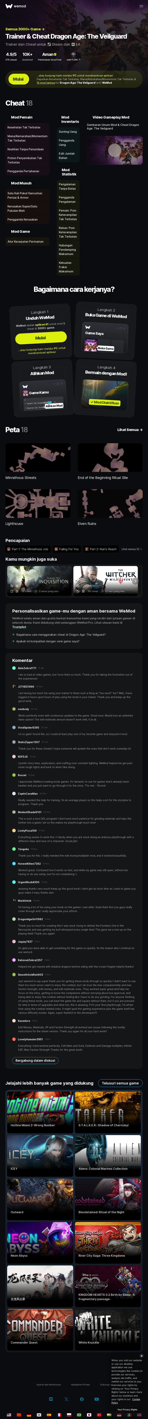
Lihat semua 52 (130, 549)
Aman (49, 54)
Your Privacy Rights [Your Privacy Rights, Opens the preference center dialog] (127, 1409)
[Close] (141, 1356)
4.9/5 (11, 54)
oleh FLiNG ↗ (73, 59)
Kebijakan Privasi (80, 1384)
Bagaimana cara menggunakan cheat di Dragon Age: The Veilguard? (61, 634)
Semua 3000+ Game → (25, 29)
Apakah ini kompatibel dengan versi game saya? (47, 641)
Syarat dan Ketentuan (49, 1384)
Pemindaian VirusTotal (49, 59)
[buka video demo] (115, 150)
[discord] (51, 1399)
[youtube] (96, 1399)
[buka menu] (141, 6)
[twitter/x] (66, 1399)
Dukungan (106, 1384)
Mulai (18, 79)
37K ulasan (11, 59)
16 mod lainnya (46, 82)
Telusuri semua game (120, 1083)
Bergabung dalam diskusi (35, 1060)
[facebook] (82, 1399)
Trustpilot (19, 627)
